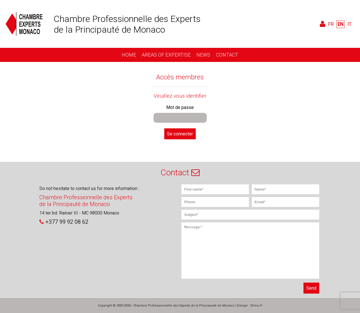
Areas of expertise (166, 55)
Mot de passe (180, 107)
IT (349, 24)
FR (331, 24)
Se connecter (180, 134)
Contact (227, 55)
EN (340, 24)
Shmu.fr (256, 305)
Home (129, 55)
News (203, 55)
